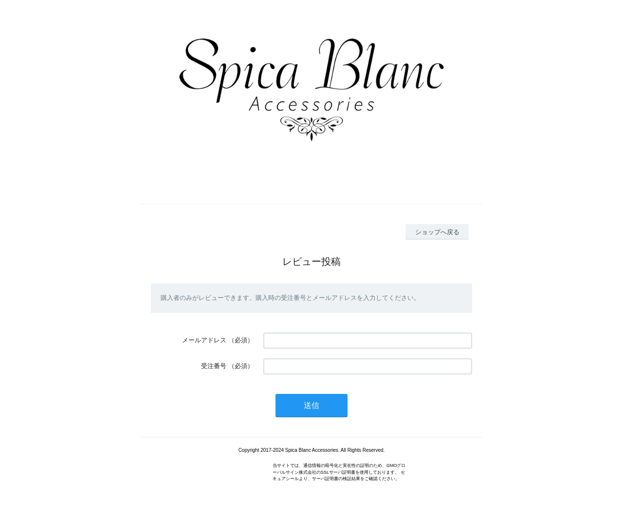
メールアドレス (204, 340)
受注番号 (213, 366)
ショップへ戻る (437, 232)
